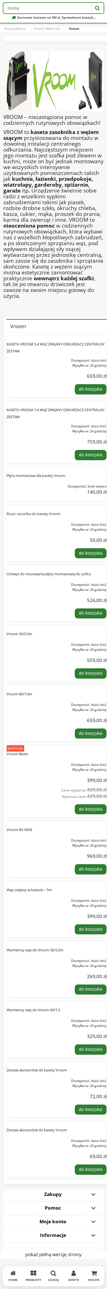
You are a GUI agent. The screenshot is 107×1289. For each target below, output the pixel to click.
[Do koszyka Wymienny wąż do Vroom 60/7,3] (90, 1049)
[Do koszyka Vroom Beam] (90, 809)
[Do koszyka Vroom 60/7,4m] (90, 733)
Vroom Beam (17, 753)
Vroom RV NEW (19, 829)
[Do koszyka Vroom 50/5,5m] (90, 673)
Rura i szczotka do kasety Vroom (33, 513)
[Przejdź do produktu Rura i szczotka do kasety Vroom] (27, 523)
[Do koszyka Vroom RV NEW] (90, 869)
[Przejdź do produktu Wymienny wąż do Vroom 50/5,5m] (27, 959)
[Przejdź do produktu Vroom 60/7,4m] (27, 703)
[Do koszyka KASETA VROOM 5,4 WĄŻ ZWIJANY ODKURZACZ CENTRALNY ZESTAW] (90, 389)
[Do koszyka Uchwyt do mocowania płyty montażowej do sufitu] (90, 613)
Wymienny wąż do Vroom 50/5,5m (35, 949)
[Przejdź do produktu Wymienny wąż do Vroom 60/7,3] (27, 1019)
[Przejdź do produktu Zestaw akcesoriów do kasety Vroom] (27, 1079)
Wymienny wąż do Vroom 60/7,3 (33, 1009)
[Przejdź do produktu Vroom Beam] (27, 763)
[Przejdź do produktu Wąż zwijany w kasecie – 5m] (27, 899)
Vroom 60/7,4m (19, 693)
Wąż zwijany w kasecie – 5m (29, 889)
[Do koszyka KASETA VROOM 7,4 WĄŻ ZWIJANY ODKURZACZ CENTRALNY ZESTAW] (90, 455)
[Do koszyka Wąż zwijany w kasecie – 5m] (90, 929)
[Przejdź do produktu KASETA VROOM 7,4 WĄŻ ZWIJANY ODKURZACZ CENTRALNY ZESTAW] (27, 424)
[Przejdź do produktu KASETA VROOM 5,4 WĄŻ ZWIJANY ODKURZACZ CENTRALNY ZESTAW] (27, 359)
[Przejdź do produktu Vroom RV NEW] (27, 839)
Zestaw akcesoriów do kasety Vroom (37, 1070)
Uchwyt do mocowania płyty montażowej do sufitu (49, 573)
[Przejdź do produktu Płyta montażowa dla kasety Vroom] (27, 485)
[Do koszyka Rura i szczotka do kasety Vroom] (90, 553)
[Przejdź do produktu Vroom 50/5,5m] (27, 643)
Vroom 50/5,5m (19, 633)
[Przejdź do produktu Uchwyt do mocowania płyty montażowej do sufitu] (27, 583)
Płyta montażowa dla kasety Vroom (36, 475)
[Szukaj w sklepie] (47, 8)
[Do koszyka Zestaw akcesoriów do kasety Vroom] (90, 1110)
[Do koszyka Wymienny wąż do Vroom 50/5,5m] (90, 990)
